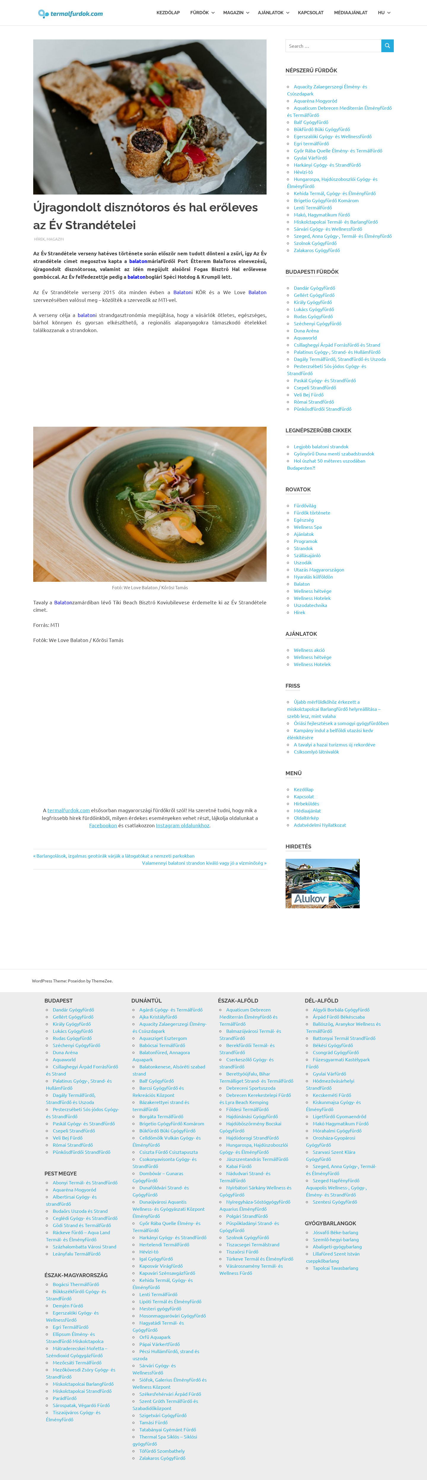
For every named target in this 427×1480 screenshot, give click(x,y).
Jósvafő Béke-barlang (335, 1232)
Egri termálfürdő (311, 143)
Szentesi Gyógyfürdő (335, 1202)
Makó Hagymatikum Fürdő (341, 1123)
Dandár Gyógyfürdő (314, 288)
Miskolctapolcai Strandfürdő (82, 1391)
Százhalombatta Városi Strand (84, 1246)
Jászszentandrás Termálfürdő (257, 1159)
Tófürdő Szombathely (162, 1451)
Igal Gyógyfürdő (156, 1258)
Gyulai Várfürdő (310, 157)
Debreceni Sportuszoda (250, 1088)
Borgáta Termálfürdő (161, 1116)
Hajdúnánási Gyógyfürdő (252, 1116)
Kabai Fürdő (238, 1166)
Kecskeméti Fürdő (332, 1095)
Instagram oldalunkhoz (182, 825)
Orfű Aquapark (155, 1337)
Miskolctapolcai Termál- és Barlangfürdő (336, 221)
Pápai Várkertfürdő (159, 1344)
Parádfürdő (65, 1398)
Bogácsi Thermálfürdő (76, 1284)
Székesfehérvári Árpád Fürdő (170, 1394)
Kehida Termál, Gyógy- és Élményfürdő (335, 193)
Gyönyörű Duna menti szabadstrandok (334, 453)
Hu (384, 12)
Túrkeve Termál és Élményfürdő (259, 1258)
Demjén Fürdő (68, 1305)
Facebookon (103, 825)
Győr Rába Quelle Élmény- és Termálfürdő (338, 150)
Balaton (302, 584)
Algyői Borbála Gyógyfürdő (341, 1009)
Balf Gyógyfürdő (311, 122)
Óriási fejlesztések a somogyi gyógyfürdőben (341, 723)
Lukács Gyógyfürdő (314, 309)
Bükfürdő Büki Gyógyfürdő (322, 129)
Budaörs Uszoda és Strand (80, 1211)
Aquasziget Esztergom (163, 1038)
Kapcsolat (311, 12)
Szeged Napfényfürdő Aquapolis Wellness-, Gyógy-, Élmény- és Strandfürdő (336, 1187)
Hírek (39, 238)
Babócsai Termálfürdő (162, 1045)
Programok (305, 541)
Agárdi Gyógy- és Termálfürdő (171, 1009)
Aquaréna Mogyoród (315, 100)
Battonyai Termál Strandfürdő (344, 1038)
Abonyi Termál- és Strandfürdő (85, 1182)
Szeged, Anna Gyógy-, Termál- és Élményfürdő (343, 236)
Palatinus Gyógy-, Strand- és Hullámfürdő (337, 352)
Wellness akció (309, 650)
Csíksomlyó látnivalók (316, 751)
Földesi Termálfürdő (247, 1109)
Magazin (236, 12)
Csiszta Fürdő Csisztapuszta (168, 1152)
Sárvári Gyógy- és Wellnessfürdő (328, 229)
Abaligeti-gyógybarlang (337, 1246)
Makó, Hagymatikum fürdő (322, 214)
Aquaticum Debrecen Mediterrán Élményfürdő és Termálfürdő (248, 1016)
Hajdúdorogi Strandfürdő (252, 1137)
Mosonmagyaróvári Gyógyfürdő (172, 1315)
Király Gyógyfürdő (313, 302)
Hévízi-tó (303, 172)
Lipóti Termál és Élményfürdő (170, 1301)
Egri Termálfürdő (70, 1327)
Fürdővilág (305, 505)
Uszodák (303, 562)
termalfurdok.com (68, 810)
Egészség (304, 519)
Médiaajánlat (350, 12)
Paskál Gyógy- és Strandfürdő (325, 380)
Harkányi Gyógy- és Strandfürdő (327, 165)
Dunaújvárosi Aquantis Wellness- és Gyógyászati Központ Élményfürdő (169, 1209)
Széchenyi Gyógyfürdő (317, 323)
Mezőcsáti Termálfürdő (77, 1362)
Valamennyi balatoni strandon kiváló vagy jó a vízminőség (202, 863)
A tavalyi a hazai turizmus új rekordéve (334, 744)
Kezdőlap (168, 12)
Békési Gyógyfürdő (333, 1045)
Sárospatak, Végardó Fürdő (81, 1405)
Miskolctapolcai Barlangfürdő (83, 1384)
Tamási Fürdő (153, 1422)
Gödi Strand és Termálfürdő (82, 1225)
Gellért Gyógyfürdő (314, 295)
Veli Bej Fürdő (309, 394)
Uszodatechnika (310, 605)
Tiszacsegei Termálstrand (252, 1244)
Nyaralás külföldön (313, 576)
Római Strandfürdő (314, 401)
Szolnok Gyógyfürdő (315, 243)
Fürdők (202, 12)
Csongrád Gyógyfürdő (336, 1052)
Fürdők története (312, 512)
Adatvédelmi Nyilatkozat (320, 825)
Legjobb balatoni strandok (321, 446)
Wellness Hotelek (312, 598)
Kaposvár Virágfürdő (161, 1266)
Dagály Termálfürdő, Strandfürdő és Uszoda (340, 359)
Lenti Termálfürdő (313, 207)
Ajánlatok (274, 12)
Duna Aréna (306, 330)
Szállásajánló (307, 555)
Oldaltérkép (306, 818)
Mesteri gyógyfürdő (160, 1308)
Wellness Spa (308, 527)
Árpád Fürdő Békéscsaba (339, 1016)
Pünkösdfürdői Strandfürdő (322, 409)
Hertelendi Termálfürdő (164, 1244)
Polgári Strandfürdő (247, 1216)
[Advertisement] (150, 382)
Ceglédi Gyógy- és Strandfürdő (85, 1218)
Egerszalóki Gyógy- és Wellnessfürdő (333, 136)
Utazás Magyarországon (319, 569)
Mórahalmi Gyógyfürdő (337, 1130)
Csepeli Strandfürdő (315, 387)
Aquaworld (305, 337)
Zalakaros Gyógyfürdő (317, 250)
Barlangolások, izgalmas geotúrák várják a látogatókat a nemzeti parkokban (115, 855)
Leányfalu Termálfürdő (77, 1253)
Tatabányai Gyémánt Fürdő (167, 1429)
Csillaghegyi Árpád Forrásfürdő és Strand (337, 345)
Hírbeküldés (306, 803)
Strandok (303, 548)
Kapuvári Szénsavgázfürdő (167, 1273)
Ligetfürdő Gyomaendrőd (339, 1116)
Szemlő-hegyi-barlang (336, 1239)
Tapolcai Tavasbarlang (335, 1268)
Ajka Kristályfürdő (158, 1016)
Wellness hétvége (313, 591)
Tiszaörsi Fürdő (242, 1251)
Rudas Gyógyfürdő (313, 316)
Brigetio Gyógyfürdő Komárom (326, 200)
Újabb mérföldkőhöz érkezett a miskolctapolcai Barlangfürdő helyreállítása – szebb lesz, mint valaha (333, 709)
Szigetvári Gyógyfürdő (163, 1415)
